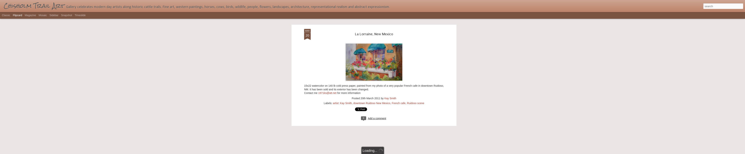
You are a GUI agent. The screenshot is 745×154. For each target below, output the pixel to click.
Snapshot (66, 15)
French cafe (398, 19)
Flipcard (17, 15)
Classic (6, 15)
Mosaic (43, 15)
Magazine (30, 15)
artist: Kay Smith (342, 19)
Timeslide (80, 15)
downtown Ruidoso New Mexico (371, 19)
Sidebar (54, 15)
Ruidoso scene (415, 19)
